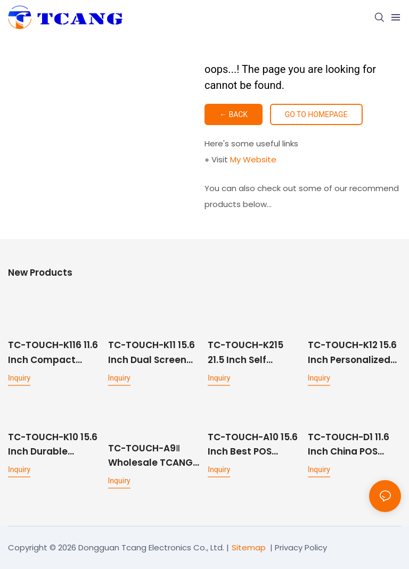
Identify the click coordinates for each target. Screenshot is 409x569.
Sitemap (249, 547)
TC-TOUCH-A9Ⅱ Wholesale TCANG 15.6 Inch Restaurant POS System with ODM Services (150, 456)
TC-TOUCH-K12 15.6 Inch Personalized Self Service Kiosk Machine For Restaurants (352, 353)
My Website (253, 159)
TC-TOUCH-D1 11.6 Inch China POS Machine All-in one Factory (351, 445)
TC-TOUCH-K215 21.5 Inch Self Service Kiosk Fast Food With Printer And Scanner (249, 353)
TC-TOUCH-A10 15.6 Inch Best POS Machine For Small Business (253, 445)
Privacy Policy (301, 547)
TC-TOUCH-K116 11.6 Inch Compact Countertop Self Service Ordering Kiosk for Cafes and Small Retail (53, 353)
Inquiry (19, 378)
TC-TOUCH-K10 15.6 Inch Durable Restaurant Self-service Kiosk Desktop (52, 445)
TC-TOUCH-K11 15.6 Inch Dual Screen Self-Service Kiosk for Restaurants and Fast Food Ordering (151, 353)
